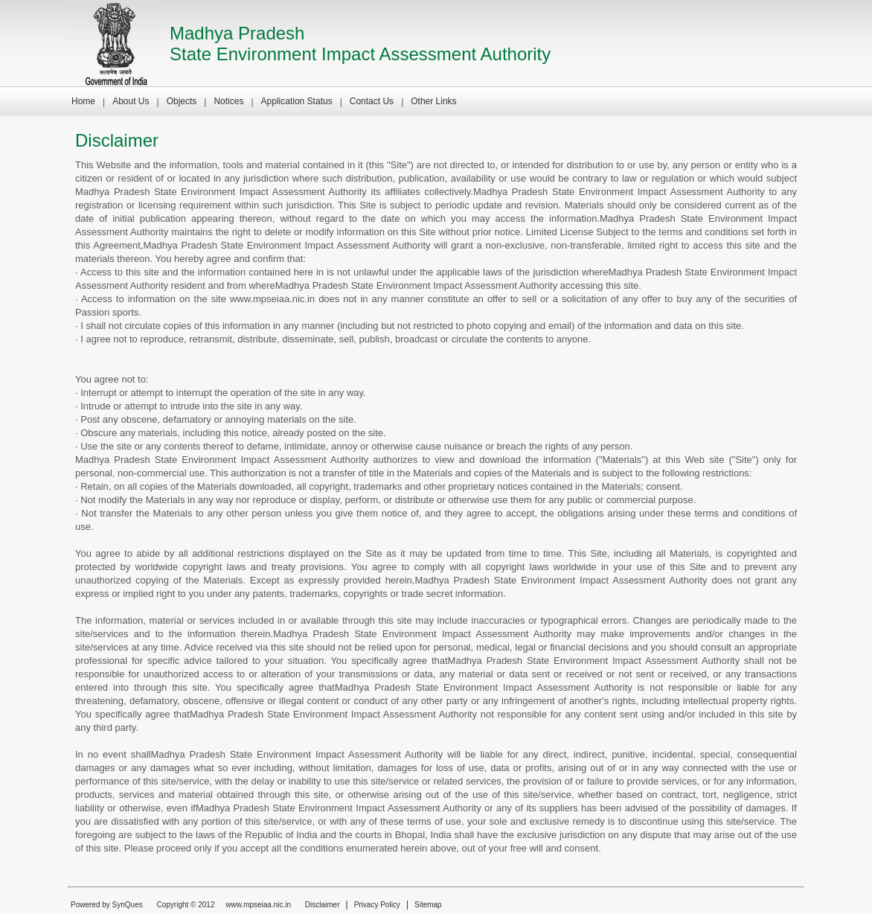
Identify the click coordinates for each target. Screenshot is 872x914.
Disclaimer (322, 905)
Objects (182, 101)
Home (83, 101)
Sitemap (428, 905)
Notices (228, 101)
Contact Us (372, 101)
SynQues (127, 905)
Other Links (433, 101)
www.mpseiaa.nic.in (258, 905)
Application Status (297, 101)
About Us (130, 101)
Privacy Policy (377, 905)
